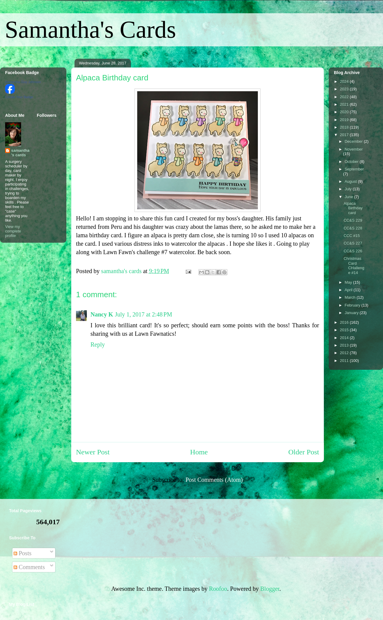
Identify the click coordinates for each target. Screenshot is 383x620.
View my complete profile (13, 231)
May (349, 282)
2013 (345, 345)
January (352, 312)
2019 (345, 119)
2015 (345, 330)
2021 (345, 104)
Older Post (303, 452)
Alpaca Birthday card (352, 208)
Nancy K (101, 314)
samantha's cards (20, 152)
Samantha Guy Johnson (23, 82)
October (352, 161)
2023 (345, 89)
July (349, 189)
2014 (345, 337)
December (354, 141)
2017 (345, 134)
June (349, 197)
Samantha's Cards (90, 29)
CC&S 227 (352, 243)
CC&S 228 (352, 228)
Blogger (269, 588)
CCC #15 (351, 235)
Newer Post (92, 452)
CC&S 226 (352, 251)
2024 (345, 81)
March (351, 297)
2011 (345, 360)
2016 (345, 322)
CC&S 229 (352, 220)
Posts (22, 553)
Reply (97, 344)
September (354, 169)
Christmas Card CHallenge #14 (353, 265)
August (351, 181)
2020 (345, 112)
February (353, 305)
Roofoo (218, 588)
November (354, 149)
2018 (345, 127)
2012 (345, 353)
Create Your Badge (19, 97)
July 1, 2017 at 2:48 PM (143, 314)
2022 (345, 97)
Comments (29, 567)
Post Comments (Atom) (214, 479)
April (349, 290)
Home (199, 452)
